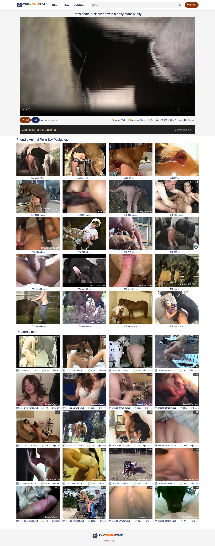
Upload (191, 5)
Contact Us (109, 541)
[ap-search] (136, 5)
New (66, 5)
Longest (80, 5)
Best (55, 5)
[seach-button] (180, 5)
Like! (25, 120)
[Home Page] (31, 5)
